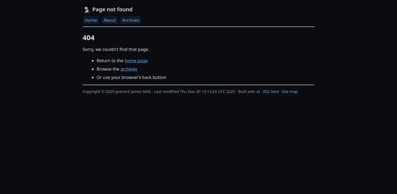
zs (258, 91)
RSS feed (271, 91)
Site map (290, 91)
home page (136, 61)
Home (91, 20)
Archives (130, 20)
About (109, 20)
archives (128, 69)
